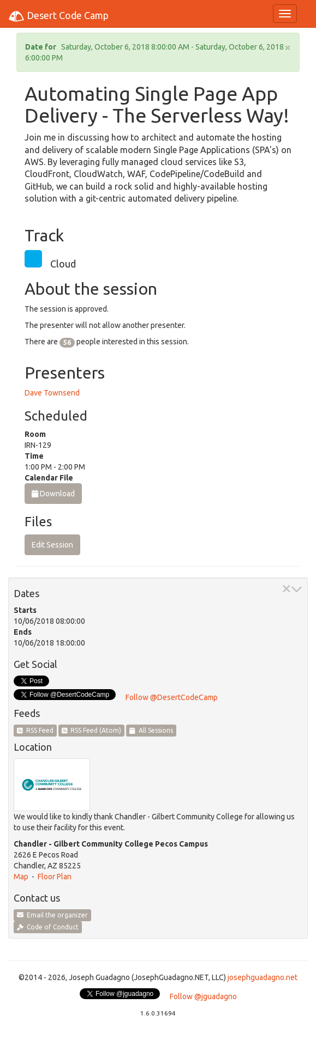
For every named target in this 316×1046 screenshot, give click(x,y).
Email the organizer (52, 915)
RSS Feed (35, 730)
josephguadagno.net (262, 977)
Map (21, 876)
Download (53, 493)
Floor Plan (54, 876)
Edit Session (52, 544)
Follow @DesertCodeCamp (172, 697)
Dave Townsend (52, 392)
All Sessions (151, 730)
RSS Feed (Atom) (92, 730)
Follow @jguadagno (203, 996)
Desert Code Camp (58, 16)
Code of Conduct (48, 927)
